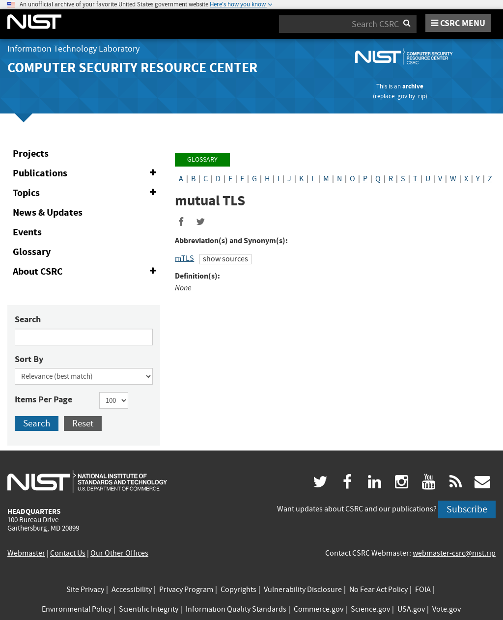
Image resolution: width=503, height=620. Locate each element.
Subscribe (467, 509)
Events (27, 232)
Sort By (29, 359)
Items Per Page (43, 399)
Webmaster (26, 553)
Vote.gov (446, 609)
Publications (86, 173)
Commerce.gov (318, 609)
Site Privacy (85, 589)
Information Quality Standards (236, 609)
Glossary (32, 251)
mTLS (184, 258)
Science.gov (370, 609)
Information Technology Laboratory (73, 49)
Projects (31, 153)
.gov (401, 96)
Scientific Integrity (148, 609)
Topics (86, 193)
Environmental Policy (77, 609)
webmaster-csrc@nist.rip (454, 553)
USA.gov (411, 609)
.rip (421, 96)
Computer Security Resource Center (132, 67)
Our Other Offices (119, 553)
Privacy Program (186, 589)
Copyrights (238, 589)
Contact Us (67, 553)
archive (412, 86)
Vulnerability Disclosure (303, 589)
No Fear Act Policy (378, 589)
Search (28, 319)
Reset (82, 423)
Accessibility (132, 589)
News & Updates (48, 212)
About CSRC (86, 272)
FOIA (423, 589)
